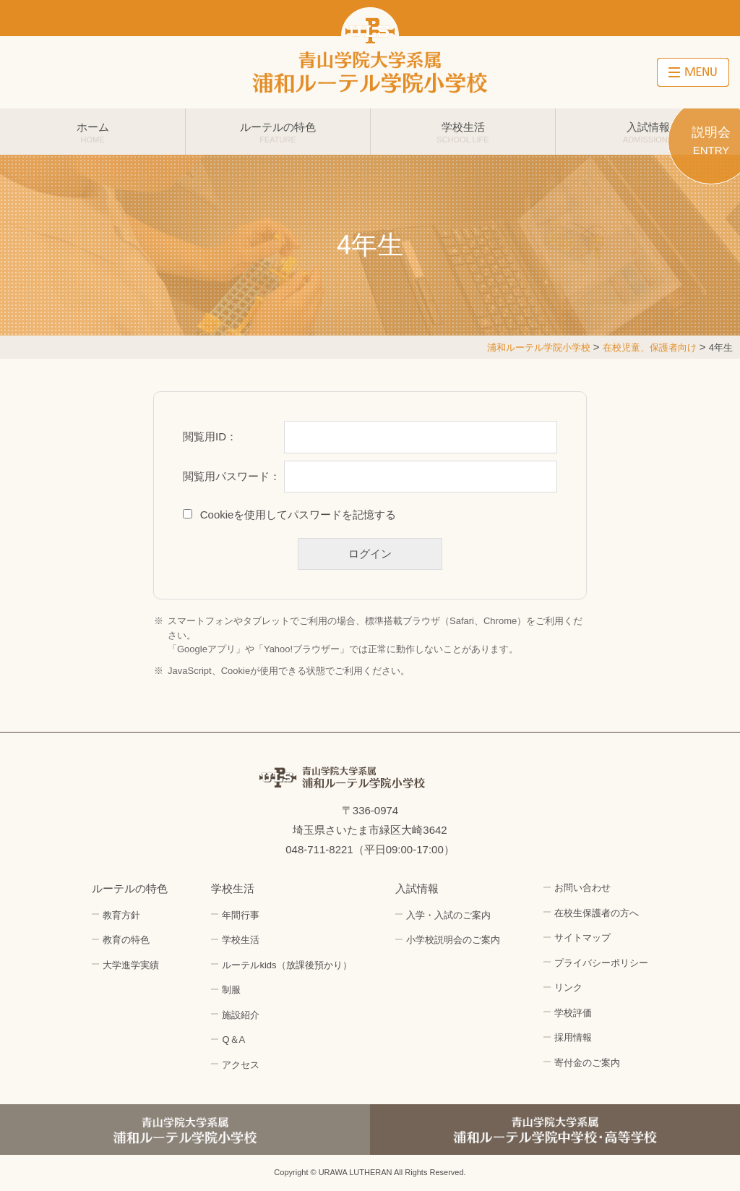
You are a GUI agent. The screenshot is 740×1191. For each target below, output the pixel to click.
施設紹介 (240, 1014)
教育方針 (121, 915)
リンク (568, 987)
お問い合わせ (582, 887)
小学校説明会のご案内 (453, 939)
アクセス (240, 1064)
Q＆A (233, 1039)
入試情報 (648, 132)
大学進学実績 (131, 965)
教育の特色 (126, 939)
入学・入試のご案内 (448, 915)
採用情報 (573, 1037)
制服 (231, 989)
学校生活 (463, 132)
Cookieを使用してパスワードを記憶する (298, 514)
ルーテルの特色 (278, 132)
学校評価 (573, 1012)
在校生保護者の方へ (596, 913)
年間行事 (240, 915)
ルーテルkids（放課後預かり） (286, 965)
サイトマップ (582, 937)
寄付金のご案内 (587, 1062)
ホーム (92, 132)
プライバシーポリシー (601, 962)
